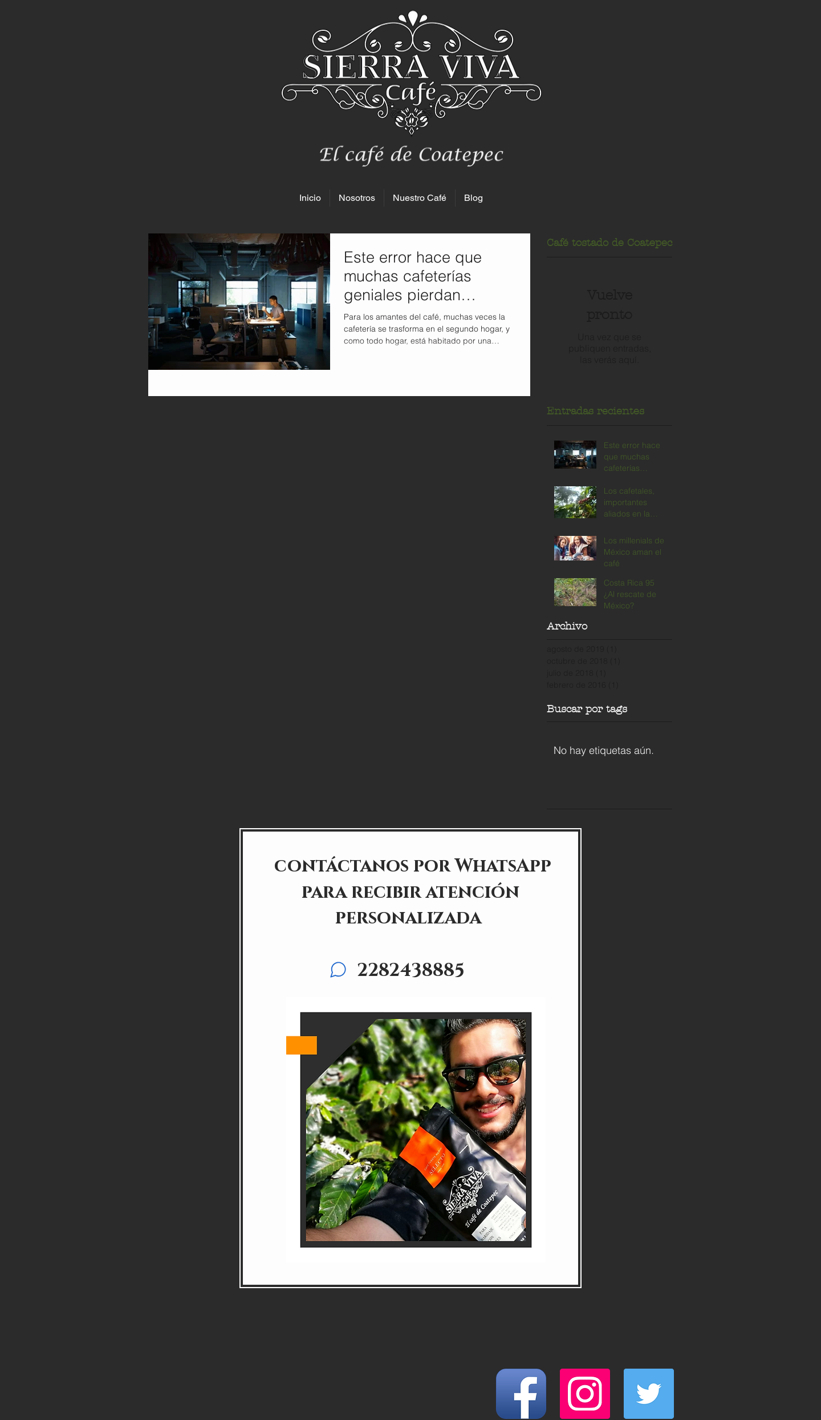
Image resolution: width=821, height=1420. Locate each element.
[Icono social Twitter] (649, 1394)
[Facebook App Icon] (521, 1394)
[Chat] (338, 969)
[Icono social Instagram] (585, 1394)
